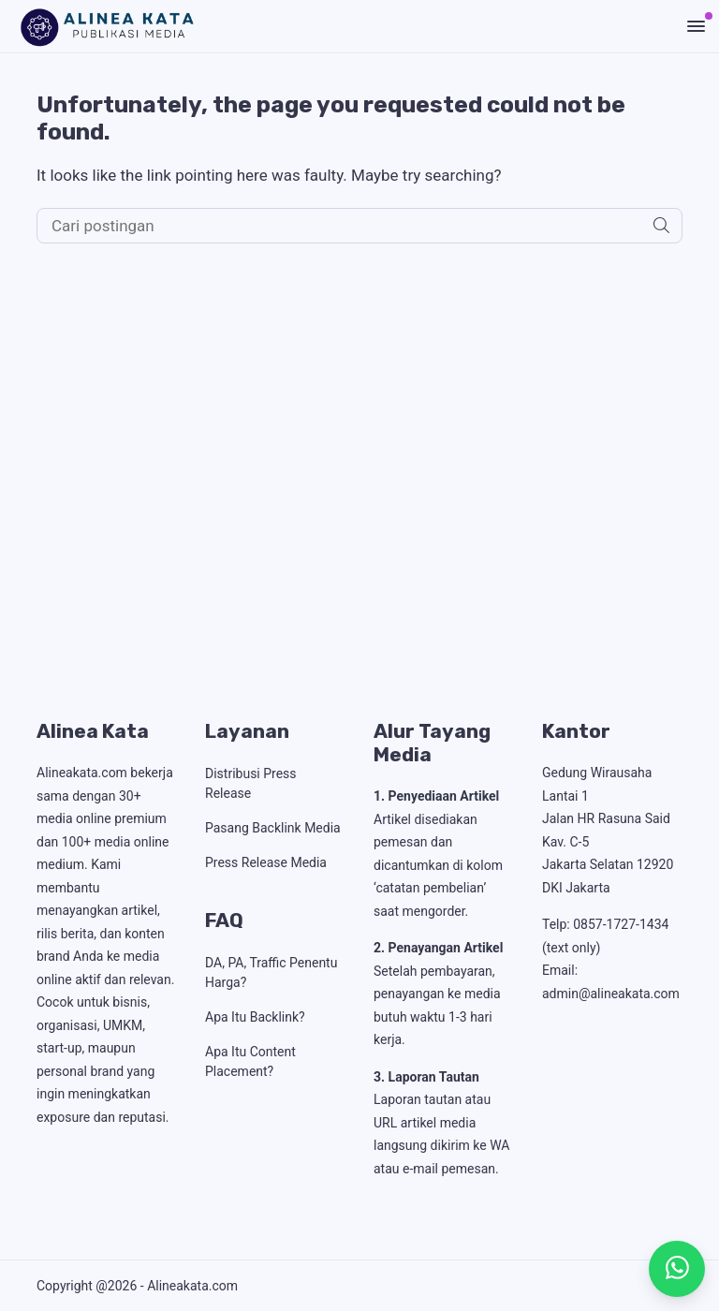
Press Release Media (266, 862)
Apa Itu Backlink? (255, 1016)
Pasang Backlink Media (273, 827)
